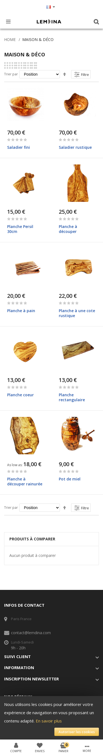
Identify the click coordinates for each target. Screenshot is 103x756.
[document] (51, 718)
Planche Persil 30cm (20, 229)
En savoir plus (49, 721)
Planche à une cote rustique (77, 313)
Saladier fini (18, 147)
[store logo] (49, 21)
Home (10, 39)
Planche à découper (68, 229)
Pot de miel (69, 479)
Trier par (11, 74)
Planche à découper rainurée (24, 481)
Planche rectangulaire (72, 397)
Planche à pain (21, 310)
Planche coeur (20, 394)
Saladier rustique (75, 147)
